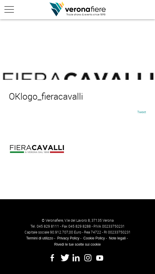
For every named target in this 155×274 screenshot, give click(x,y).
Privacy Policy (68, 238)
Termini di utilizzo (39, 238)
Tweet (141, 112)
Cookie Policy (94, 238)
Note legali (117, 238)
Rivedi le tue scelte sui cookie (77, 244)
